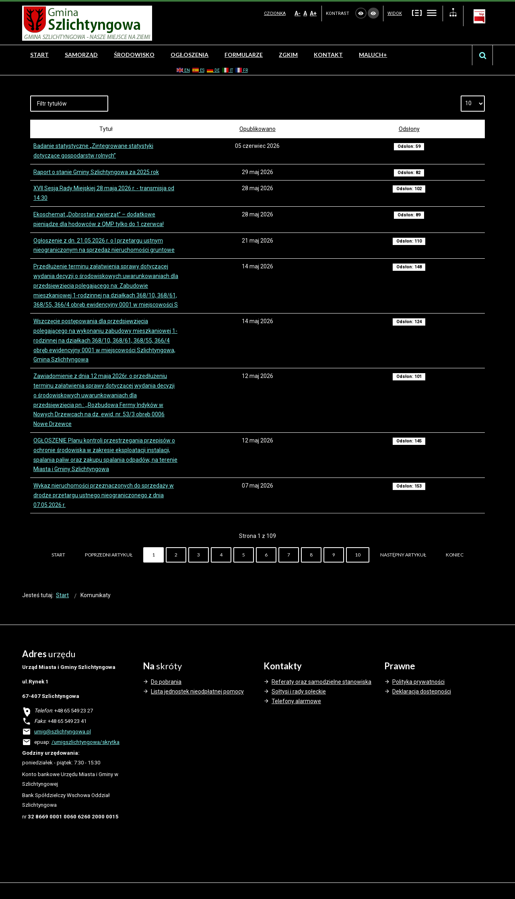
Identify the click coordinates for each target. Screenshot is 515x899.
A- (298, 13)
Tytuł (106, 129)
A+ (313, 13)
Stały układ (417, 12)
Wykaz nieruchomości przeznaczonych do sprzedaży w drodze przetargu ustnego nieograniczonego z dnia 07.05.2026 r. (103, 495)
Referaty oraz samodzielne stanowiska (321, 682)
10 (357, 555)
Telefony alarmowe (296, 701)
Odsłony (409, 129)
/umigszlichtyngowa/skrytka (85, 742)
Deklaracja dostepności (421, 691)
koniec (455, 555)
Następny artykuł (403, 555)
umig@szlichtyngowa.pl (62, 732)
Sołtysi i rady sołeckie (299, 691)
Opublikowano (257, 129)
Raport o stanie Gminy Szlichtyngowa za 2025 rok (96, 172)
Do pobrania (166, 682)
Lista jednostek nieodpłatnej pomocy (197, 691)
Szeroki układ (432, 12)
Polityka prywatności (418, 682)
